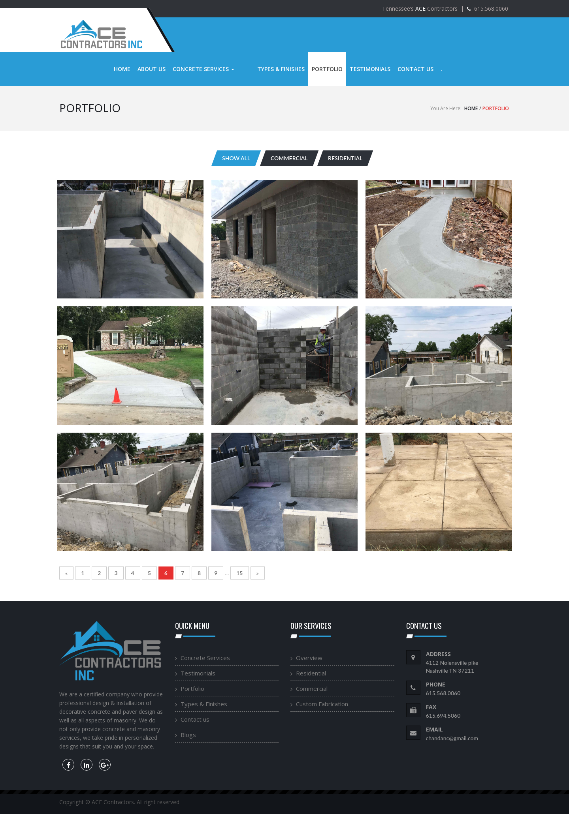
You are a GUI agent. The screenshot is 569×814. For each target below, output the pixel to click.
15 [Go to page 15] (239, 573)
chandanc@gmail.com (452, 738)
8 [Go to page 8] (199, 573)
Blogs (188, 735)
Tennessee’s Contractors (420, 8)
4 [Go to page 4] (132, 573)
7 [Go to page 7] (182, 573)
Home (122, 69)
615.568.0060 (490, 8)
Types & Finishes (265, 69)
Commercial (312, 688)
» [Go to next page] (257, 573)
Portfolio (311, 69)
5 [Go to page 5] (149, 573)
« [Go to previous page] (66, 573)
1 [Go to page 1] (82, 573)
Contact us (400, 69)
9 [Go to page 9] (215, 573)
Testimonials (354, 69)
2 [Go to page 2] (99, 573)
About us (152, 69)
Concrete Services (203, 69)
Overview (309, 658)
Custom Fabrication (322, 704)
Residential (311, 673)
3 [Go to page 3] (115, 573)
